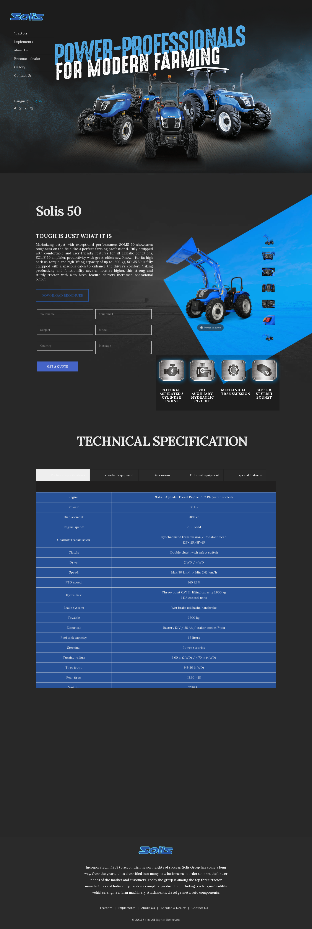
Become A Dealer (173, 908)
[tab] (63, 652)
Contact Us (200, 908)
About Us (148, 908)
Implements (126, 908)
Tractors (105, 908)
